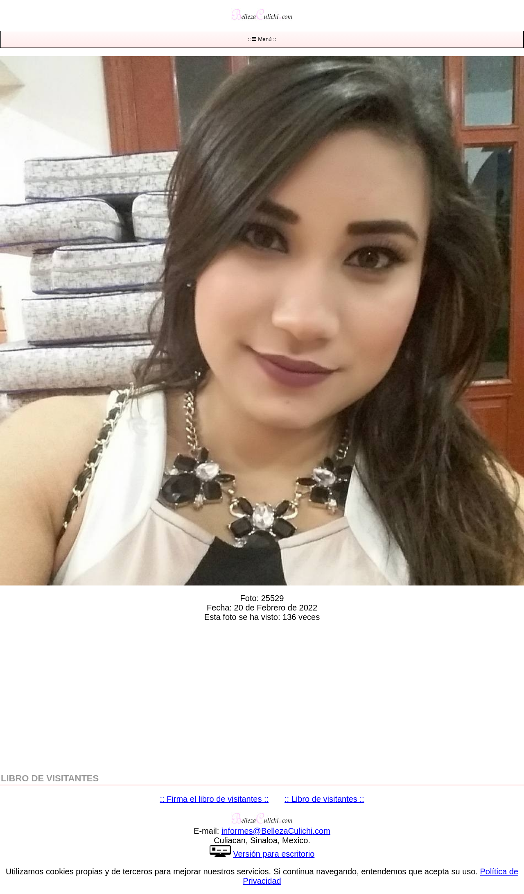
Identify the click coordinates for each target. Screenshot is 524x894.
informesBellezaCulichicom (275, 830)
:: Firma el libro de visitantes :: (214, 798)
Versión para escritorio (273, 853)
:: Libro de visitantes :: (324, 798)
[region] (262, 695)
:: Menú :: (262, 39)
